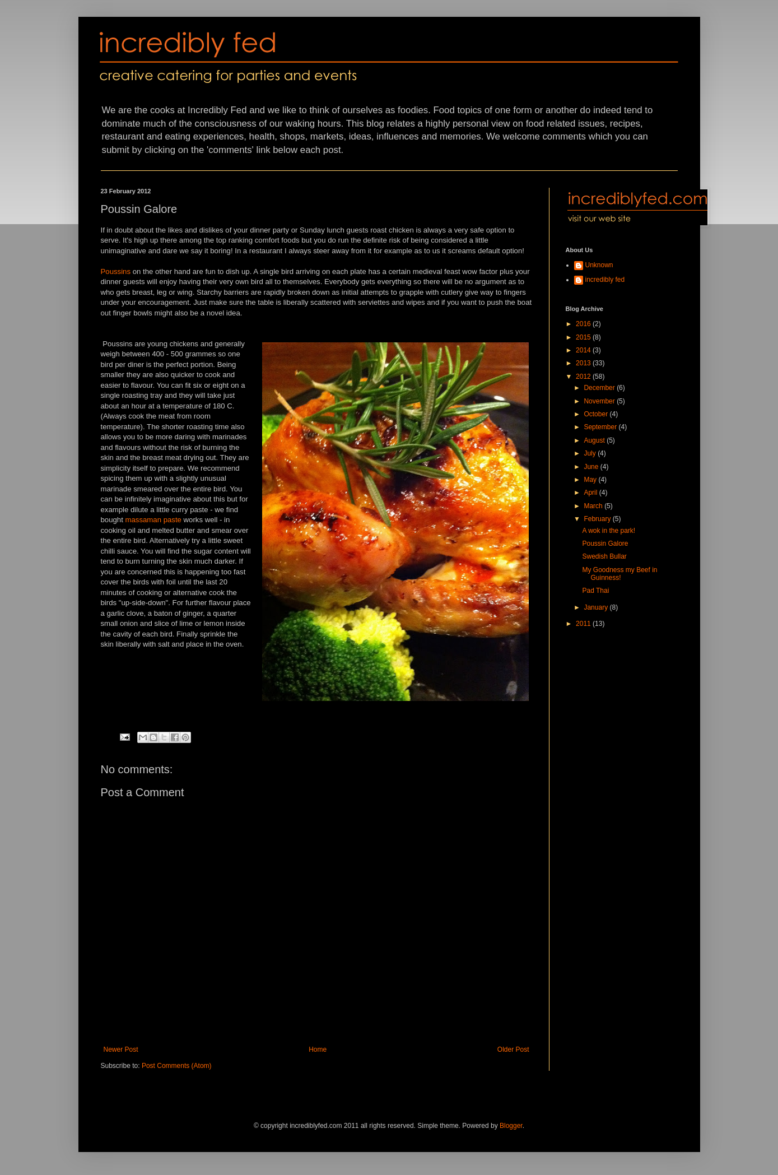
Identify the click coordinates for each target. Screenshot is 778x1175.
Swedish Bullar (604, 556)
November (600, 401)
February (598, 519)
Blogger (511, 1126)
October (596, 414)
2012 (584, 376)
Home (318, 1049)
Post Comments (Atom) (177, 1066)
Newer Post (121, 1049)
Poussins (116, 271)
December (600, 388)
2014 (584, 350)
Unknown (599, 265)
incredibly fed (605, 280)
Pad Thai (595, 591)
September (601, 427)
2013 (584, 363)
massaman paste (153, 519)
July (591, 453)
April (591, 492)
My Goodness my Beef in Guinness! (619, 574)
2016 (584, 324)
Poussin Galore (605, 543)
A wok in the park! (608, 531)
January (596, 607)
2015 (584, 337)
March (594, 506)
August (595, 440)
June (592, 467)
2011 (584, 624)
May (591, 480)
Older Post (513, 1049)
